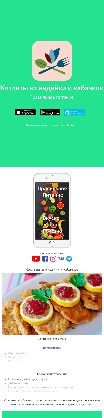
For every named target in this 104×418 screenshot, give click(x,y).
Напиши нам (57, 125)
